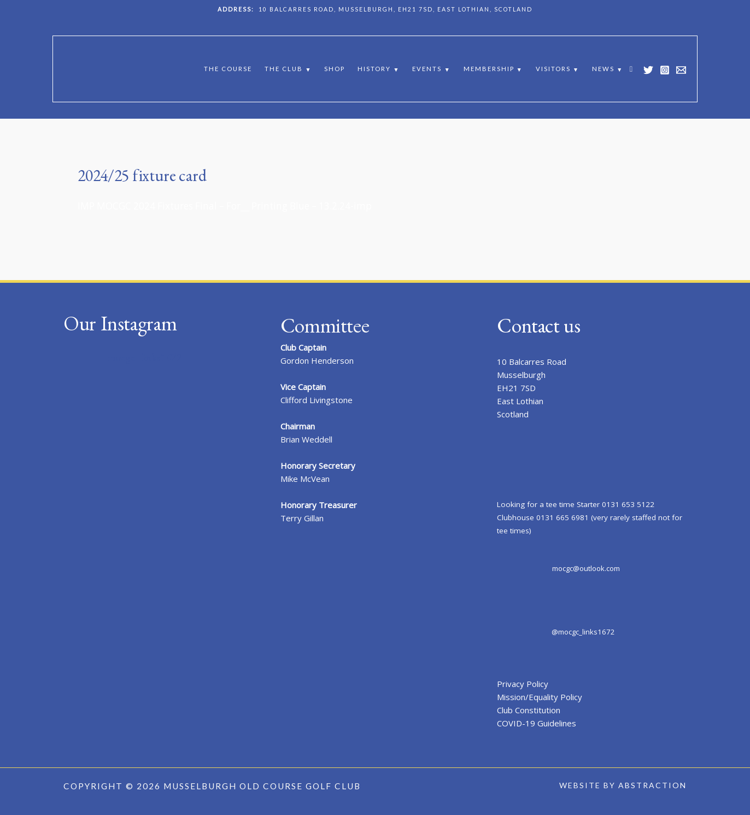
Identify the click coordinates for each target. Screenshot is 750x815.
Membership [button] (489, 68)
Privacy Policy (522, 683)
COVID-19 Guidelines (536, 723)
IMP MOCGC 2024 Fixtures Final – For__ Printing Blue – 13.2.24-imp (225, 206)
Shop (334, 68)
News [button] (603, 68)
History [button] (374, 68)
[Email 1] (681, 70)
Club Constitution (528, 710)
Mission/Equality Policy (539, 696)
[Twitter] (648, 70)
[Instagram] (665, 70)
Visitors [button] (553, 68)
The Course (228, 68)
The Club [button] (284, 68)
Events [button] (427, 68)
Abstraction (652, 785)
